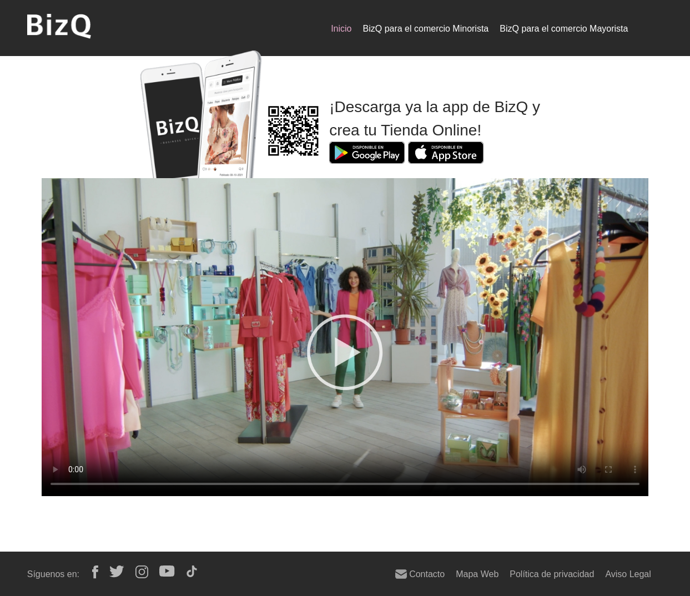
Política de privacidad (552, 573)
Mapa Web (477, 573)
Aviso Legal (628, 573)
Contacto (420, 573)
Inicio (341, 28)
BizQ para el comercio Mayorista (564, 28)
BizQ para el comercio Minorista (426, 28)
